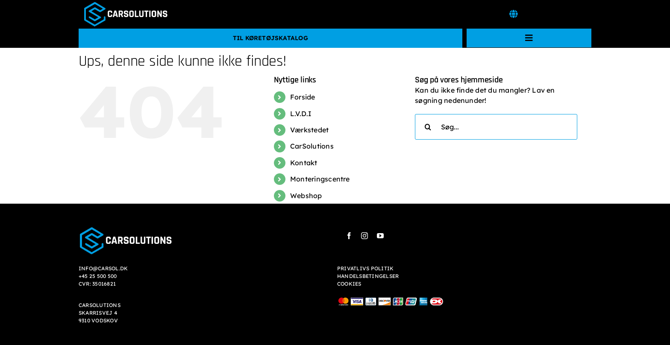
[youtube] (380, 235)
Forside (302, 97)
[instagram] (364, 235)
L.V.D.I (301, 113)
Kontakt (303, 162)
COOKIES (349, 284)
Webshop (306, 195)
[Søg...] (496, 127)
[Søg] (428, 127)
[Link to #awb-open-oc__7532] (513, 14)
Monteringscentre (320, 179)
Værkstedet (309, 130)
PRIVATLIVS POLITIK (365, 268)
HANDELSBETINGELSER (368, 276)
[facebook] (349, 235)
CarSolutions (312, 146)
